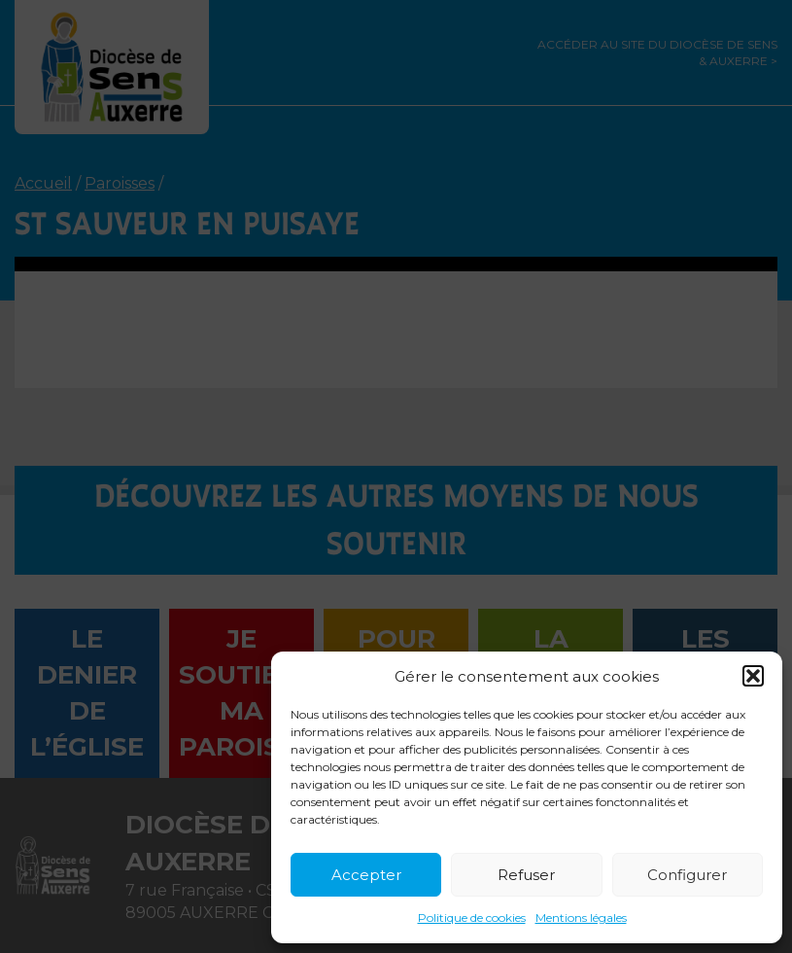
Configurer (687, 874)
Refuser (526, 874)
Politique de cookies (472, 917)
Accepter (366, 874)
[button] (753, 676)
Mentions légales (581, 917)
